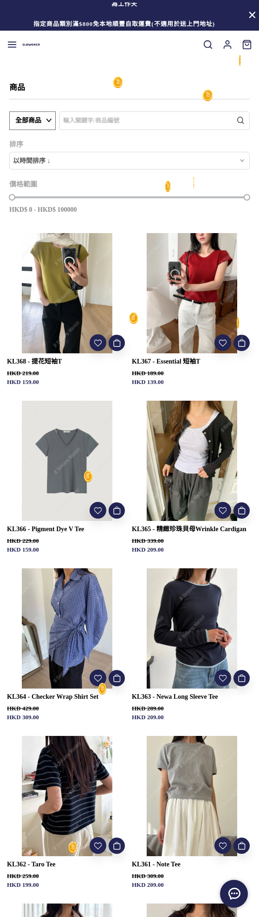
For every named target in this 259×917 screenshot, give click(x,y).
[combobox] (129, 160)
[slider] (12, 197)
